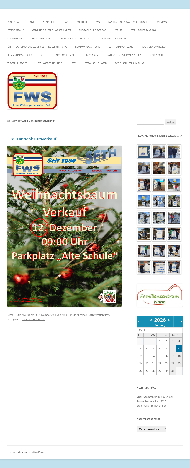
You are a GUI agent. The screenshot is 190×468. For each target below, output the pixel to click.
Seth (43, 55)
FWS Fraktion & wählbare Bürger (127, 22)
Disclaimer (156, 55)
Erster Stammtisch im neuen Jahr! (155, 396)
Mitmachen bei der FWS (92, 30)
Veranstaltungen (96, 63)
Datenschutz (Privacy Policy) (124, 55)
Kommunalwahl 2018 (87, 46)
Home (31, 22)
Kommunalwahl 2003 (19, 55)
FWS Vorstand (15, 30)
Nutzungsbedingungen (49, 63)
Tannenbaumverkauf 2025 (151, 401)
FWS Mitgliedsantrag (143, 30)
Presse (118, 30)
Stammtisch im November (151, 405)
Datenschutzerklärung (129, 63)
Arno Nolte (68, 315)
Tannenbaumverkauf (33, 319)
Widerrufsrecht (17, 63)
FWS (66, 22)
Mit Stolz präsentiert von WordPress (26, 452)
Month (142, 330)
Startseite (49, 22)
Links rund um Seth (66, 55)
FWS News (161, 22)
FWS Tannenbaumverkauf (31, 139)
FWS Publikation (40, 38)
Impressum (92, 55)
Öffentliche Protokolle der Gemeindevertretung (37, 46)
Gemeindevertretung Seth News (51, 30)
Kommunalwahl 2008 (154, 46)
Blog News (13, 22)
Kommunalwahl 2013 (120, 46)
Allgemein (82, 315)
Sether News (14, 38)
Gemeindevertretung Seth (74, 38)
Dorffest (81, 22)
